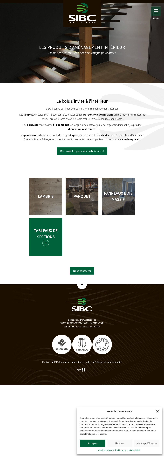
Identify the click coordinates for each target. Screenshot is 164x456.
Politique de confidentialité (127, 450)
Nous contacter (82, 271)
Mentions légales (106, 450)
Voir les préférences (146, 443)
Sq (82, 370)
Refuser (119, 443)
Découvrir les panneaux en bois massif (82, 151)
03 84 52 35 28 (93, 326)
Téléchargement (62, 362)
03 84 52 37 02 (74, 326)
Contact (46, 362)
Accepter (92, 443)
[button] (157, 411)
